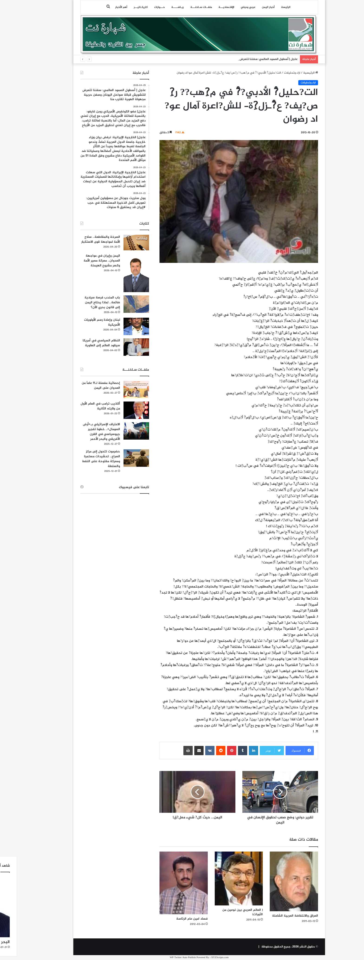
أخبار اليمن (251, 7)
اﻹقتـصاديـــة (209, 7)
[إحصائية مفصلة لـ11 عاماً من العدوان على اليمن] (119, 389)
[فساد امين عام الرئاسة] (166, 883)
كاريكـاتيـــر (123, 7)
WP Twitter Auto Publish (166, 957)
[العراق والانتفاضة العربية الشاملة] (277, 881)
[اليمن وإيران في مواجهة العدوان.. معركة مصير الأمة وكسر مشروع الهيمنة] (119, 273)
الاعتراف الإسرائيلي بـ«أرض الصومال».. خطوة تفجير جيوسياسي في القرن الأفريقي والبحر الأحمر (84, 432)
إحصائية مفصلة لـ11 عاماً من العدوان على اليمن (84, 385)
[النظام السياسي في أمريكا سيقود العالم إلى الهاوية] (119, 347)
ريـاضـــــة (160, 7)
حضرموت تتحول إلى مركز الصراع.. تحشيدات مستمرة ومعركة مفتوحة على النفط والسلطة (84, 459)
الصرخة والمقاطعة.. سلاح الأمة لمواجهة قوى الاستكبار (83, 239)
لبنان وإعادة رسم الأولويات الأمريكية (85, 322)
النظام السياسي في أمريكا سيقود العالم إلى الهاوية (84, 343)
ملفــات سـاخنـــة (184, 7)
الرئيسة (268, 7)
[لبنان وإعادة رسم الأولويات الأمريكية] (119, 326)
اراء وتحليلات (275, 72)
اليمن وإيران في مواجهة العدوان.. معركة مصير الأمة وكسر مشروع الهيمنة (84, 260)
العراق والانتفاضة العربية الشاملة (278, 915)
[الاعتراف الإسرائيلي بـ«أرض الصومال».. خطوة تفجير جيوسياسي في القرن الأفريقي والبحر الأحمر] (119, 431)
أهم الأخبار (104, 7)
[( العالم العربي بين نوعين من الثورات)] (222, 878)
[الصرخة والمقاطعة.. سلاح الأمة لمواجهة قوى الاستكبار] (119, 242)
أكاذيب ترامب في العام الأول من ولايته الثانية (83, 406)
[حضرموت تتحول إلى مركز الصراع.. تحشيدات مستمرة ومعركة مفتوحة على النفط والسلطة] (119, 458)
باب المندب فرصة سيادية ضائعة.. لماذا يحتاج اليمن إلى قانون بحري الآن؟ (85, 302)
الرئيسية (293, 72)
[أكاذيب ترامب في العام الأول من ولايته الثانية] (119, 410)
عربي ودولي (231, 7)
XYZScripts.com (202, 957)
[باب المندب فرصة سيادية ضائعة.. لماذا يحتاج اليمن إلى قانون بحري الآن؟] (119, 304)
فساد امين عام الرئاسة (175, 918)
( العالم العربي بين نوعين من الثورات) (225, 912)
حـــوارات (142, 7)
